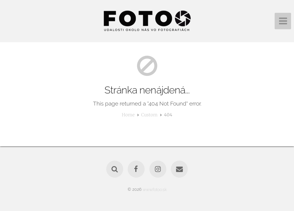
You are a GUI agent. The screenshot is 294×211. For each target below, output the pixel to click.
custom (149, 115)
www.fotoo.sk (155, 189)
